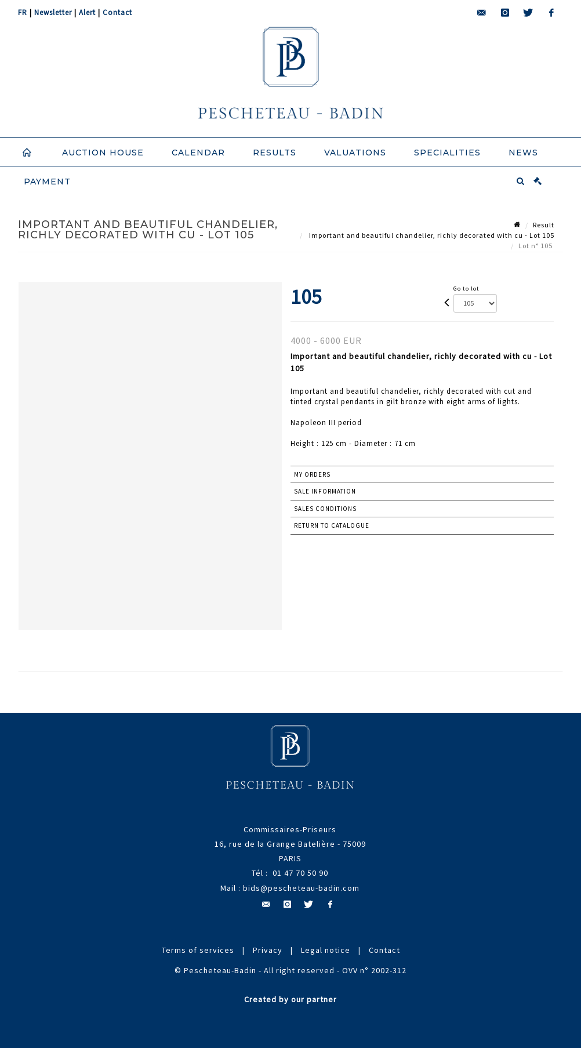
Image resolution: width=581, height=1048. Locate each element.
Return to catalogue (331, 525)
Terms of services (198, 950)
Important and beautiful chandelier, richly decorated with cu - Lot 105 (430, 235)
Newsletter (53, 12)
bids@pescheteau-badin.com (301, 888)
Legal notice (325, 950)
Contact (117, 12)
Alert (87, 12)
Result (543, 224)
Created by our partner (290, 999)
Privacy (267, 950)
